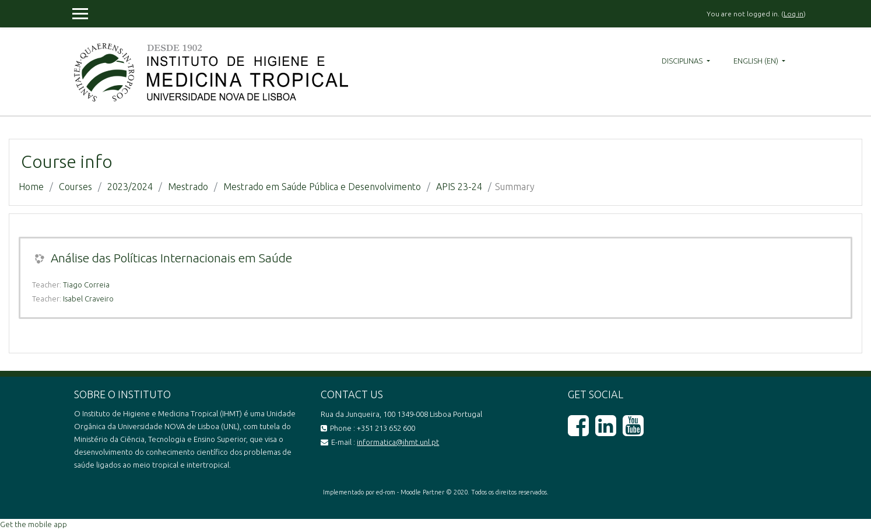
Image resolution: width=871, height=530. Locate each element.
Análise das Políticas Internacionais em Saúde (171, 258)
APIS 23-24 (459, 186)
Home (31, 186)
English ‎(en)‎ (756, 61)
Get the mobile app (33, 524)
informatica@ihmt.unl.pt (398, 442)
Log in (793, 13)
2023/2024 (130, 186)
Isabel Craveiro (88, 298)
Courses (75, 186)
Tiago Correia (86, 284)
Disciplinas (683, 61)
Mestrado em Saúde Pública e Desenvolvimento (322, 186)
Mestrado (188, 186)
